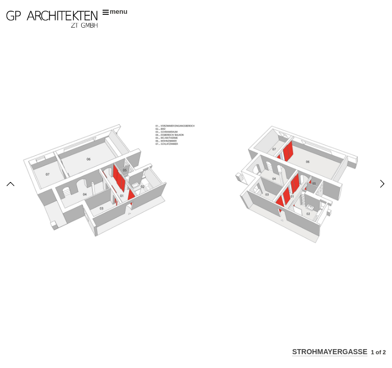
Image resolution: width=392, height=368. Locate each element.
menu (115, 11)
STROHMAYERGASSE (329, 352)
